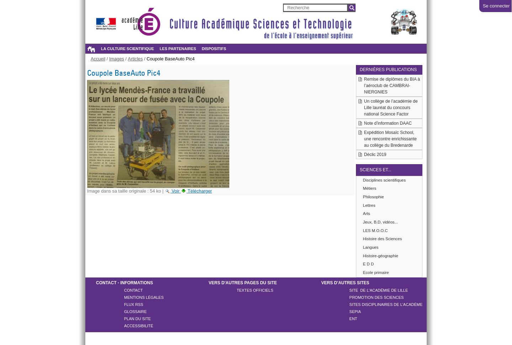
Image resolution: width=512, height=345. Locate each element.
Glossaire (135, 311)
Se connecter (496, 6)
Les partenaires (178, 49)
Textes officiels (255, 290)
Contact (133, 290)
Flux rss (133, 304)
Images (116, 58)
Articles (135, 58)
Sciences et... (375, 169)
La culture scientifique (127, 49)
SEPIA (355, 311)
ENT (353, 319)
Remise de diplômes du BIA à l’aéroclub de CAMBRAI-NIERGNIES (392, 86)
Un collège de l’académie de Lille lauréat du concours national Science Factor (391, 108)
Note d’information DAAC (388, 123)
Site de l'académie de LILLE (379, 290)
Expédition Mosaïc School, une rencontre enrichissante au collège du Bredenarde (390, 139)
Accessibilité (138, 326)
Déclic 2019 (375, 154)
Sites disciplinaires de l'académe (386, 304)
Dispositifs (214, 49)
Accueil (91, 49)
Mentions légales (144, 297)
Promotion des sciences (377, 297)
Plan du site (137, 319)
